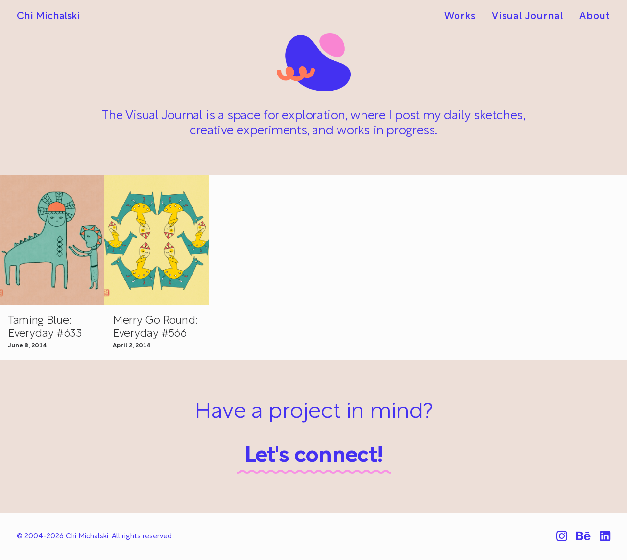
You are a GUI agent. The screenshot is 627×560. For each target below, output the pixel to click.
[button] (156, 240)
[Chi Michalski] (48, 17)
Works (460, 17)
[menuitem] (463, 16)
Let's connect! (313, 456)
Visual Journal (527, 17)
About (594, 17)
